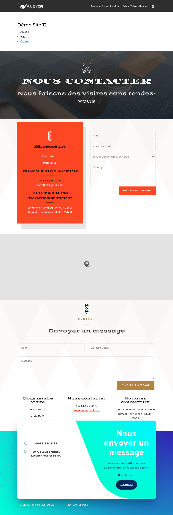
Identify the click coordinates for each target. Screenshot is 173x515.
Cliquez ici (127, 484)
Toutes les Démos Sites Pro (105, 6)
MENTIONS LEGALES (77, 505)
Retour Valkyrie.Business (135, 6)
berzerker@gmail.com (50, 185)
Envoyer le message (136, 385)
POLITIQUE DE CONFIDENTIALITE (36, 505)
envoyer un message (137, 190)
